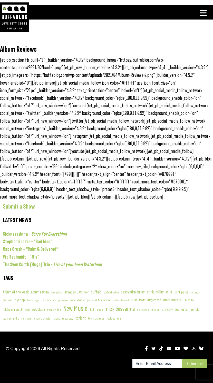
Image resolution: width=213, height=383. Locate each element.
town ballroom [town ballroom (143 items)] (96, 318)
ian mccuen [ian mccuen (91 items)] (49, 300)
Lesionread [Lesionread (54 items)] (125, 300)
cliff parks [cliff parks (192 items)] (181, 292)
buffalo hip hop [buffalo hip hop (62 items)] (111, 292)
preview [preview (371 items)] (167, 309)
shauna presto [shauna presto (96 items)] (42, 318)
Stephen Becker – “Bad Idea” (27, 241)
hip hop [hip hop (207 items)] (20, 300)
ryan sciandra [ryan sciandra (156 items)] (11, 318)
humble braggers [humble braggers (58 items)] (33, 300)
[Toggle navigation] (203, 13)
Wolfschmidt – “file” (21, 257)
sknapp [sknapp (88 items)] (56, 318)
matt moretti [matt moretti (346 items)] (172, 300)
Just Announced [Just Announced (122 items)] (101, 300)
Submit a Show (19, 206)
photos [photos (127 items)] (155, 310)
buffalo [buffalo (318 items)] (96, 292)
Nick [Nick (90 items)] (91, 310)
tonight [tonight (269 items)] (80, 318)
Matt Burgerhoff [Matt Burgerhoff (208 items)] (150, 300)
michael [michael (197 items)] (189, 300)
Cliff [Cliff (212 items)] (169, 292)
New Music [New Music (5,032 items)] (75, 308)
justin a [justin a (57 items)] (116, 300)
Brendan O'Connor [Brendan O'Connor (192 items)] (77, 292)
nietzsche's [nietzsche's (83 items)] (143, 309)
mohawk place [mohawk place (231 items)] (35, 310)
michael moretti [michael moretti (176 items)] (13, 310)
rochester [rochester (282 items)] (182, 309)
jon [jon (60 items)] (88, 300)
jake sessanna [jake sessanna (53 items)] (63, 300)
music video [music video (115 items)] (54, 310)
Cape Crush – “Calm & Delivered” (30, 249)
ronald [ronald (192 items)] (195, 310)
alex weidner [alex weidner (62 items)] (57, 292)
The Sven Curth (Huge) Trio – (52, 264)
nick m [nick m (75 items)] (100, 309)
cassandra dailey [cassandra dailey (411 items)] (133, 292)
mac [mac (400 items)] (134, 300)
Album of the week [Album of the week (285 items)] (16, 292)
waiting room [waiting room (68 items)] (114, 318)
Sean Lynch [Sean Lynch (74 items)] (26, 318)
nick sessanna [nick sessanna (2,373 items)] (120, 309)
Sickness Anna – (35, 234)
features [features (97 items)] (8, 300)
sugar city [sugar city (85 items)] (67, 318)
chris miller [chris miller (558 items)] (155, 292)
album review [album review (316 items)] (40, 292)
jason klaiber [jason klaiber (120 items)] (77, 300)
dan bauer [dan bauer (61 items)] (195, 292)
